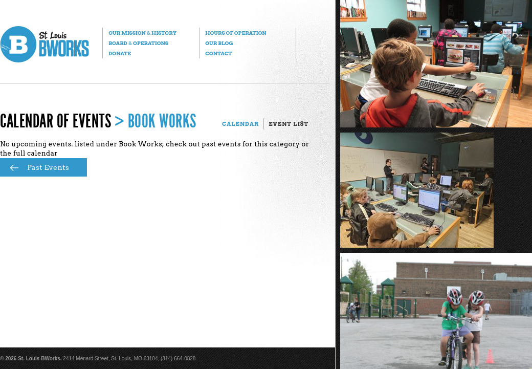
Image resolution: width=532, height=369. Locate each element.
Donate (119, 53)
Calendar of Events (55, 121)
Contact (218, 53)
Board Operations (138, 43)
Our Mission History (142, 33)
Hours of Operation (235, 33)
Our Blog (219, 43)
